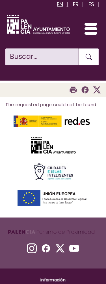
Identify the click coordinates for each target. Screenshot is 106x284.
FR (76, 4)
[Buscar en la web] (42, 56)
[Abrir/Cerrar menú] (88, 28)
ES (91, 4)
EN (60, 4)
